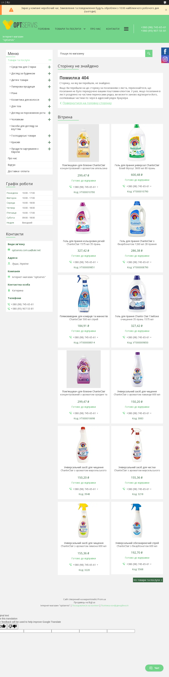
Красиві (15, 142)
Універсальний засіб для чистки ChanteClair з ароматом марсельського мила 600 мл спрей (137, 470)
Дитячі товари (19, 80)
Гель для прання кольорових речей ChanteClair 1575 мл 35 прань (84, 243)
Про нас (95, 28)
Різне (14, 93)
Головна (44, 28)
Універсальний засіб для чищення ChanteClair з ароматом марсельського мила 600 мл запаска (84, 470)
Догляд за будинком (23, 73)
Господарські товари (23, 135)
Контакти (112, 28)
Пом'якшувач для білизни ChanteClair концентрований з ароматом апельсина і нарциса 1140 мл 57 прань (83, 168)
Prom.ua (102, 599)
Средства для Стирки (23, 66)
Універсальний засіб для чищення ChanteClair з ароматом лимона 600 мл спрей (83, 546)
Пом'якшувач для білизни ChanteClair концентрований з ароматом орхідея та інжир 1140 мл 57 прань (83, 394)
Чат (154, 668)
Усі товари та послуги (146, 580)
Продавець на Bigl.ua (84, 602)
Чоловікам (17, 119)
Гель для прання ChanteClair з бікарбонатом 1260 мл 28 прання (137, 243)
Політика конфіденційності (114, 605)
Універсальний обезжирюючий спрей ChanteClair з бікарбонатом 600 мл (137, 544)
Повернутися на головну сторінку (87, 103)
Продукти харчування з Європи (24, 150)
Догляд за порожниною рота (28, 112)
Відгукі (11, 164)
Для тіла (16, 106)
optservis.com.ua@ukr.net (26, 250)
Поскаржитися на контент (85, 605)
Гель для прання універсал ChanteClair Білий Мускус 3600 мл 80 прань (137, 167)
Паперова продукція (23, 86)
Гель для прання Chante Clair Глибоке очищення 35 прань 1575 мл (137, 318)
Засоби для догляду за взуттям (24, 127)
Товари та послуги (68, 28)
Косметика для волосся (25, 99)
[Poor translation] (12, 626)
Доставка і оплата (18, 171)
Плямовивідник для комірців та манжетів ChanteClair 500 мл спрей (84, 318)
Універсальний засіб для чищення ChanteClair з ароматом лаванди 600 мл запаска (137, 394)
